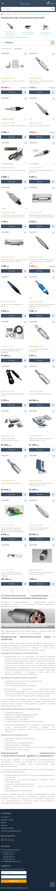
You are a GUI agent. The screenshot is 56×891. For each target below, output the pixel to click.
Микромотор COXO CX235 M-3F (40, 125)
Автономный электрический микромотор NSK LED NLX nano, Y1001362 (12, 574)
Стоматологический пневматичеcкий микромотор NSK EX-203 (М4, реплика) (42, 306)
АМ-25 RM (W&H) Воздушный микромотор (39, 350)
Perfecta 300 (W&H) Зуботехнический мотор (9, 439)
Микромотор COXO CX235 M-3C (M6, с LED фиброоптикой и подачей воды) (42, 261)
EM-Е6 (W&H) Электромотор (11, 483)
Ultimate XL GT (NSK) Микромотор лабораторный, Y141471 (41, 439)
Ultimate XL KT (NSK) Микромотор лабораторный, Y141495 (40, 484)
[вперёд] (43, 590)
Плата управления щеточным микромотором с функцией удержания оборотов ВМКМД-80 (12, 529)
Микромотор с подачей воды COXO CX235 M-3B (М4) (41, 82)
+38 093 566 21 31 (9, 859)
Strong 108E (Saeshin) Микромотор (13, 125)
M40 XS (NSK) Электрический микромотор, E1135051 (39, 528)
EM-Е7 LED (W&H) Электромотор (40, 394)
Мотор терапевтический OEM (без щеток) (13, 394)
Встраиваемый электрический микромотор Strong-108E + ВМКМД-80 (11, 350)
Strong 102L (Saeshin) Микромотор (13, 170)
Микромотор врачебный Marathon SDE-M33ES (41, 171)
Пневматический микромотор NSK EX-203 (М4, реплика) (41, 573)
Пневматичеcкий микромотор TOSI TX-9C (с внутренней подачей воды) (41, 216)
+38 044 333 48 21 (9, 852)
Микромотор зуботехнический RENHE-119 (12, 305)
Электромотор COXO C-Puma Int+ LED (13, 82)
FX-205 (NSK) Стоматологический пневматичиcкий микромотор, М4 (12, 216)
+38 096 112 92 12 (9, 857)
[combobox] (14, 119)
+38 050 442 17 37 (9, 854)
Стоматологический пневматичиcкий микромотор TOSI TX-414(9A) (14, 260)
